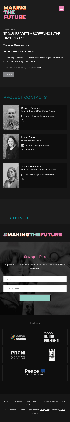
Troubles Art (8, 74)
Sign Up (34, 298)
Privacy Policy (45, 410)
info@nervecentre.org (36, 405)
